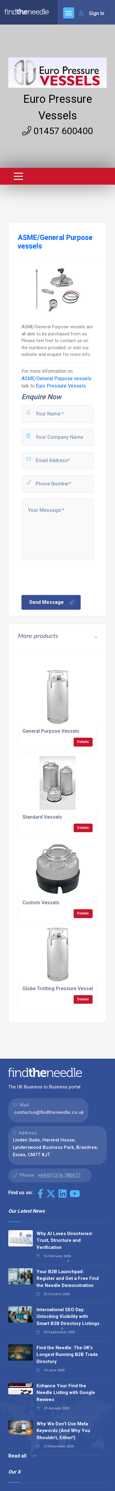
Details (83, 742)
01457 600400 (57, 131)
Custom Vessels (40, 903)
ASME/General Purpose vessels (56, 378)
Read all (22, 1456)
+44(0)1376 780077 (59, 1175)
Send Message (52, 602)
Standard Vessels (42, 817)
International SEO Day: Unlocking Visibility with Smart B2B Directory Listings (67, 1316)
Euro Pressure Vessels (61, 386)
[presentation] (67, 577)
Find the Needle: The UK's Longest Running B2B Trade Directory (67, 1354)
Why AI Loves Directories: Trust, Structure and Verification (64, 1240)
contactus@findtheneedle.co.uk (49, 1112)
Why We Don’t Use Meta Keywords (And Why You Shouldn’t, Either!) (63, 1430)
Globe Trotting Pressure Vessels (59, 988)
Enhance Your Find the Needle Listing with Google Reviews (65, 1392)
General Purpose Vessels (50, 731)
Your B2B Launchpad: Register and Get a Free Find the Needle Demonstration (67, 1278)
